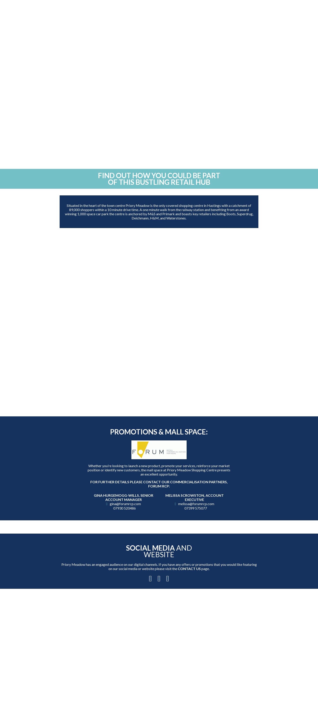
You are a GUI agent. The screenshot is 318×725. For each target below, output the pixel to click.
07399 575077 (195, 508)
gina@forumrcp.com (125, 504)
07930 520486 (124, 508)
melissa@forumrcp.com (196, 504)
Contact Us (189, 568)
